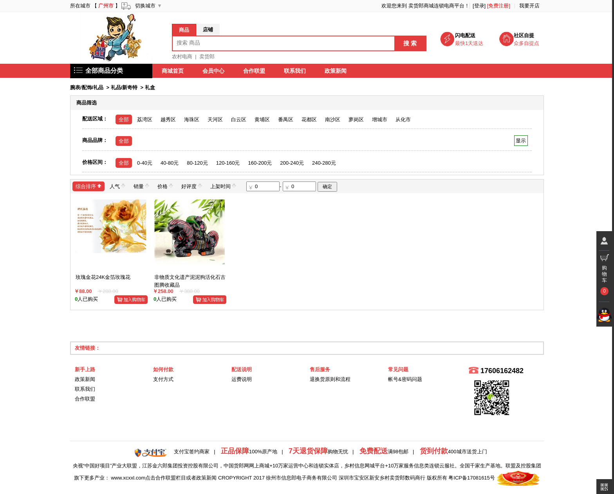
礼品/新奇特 (124, 87)
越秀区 (168, 119)
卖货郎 (207, 56)
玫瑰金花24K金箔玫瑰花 (103, 277)
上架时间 (223, 186)
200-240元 (292, 163)
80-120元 (197, 163)
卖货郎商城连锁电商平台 (436, 6)
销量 (141, 186)
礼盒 (150, 87)
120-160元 (228, 163)
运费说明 (241, 379)
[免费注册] (498, 6)
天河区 (215, 119)
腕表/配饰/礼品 (86, 87)
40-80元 (170, 163)
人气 (117, 186)
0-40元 (144, 163)
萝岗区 (356, 119)
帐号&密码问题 (405, 379)
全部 (124, 119)
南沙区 (332, 119)
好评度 (191, 186)
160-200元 (260, 163)
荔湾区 (144, 119)
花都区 (309, 119)
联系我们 (295, 71)
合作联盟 (254, 71)
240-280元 (324, 163)
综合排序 (88, 186)
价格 (165, 186)
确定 (327, 186)
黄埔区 (262, 119)
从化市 (403, 119)
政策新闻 (335, 71)
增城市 (379, 119)
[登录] (479, 6)
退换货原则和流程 (330, 379)
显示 (521, 141)
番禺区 (285, 119)
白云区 (238, 119)
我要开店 (529, 6)
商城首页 (173, 71)
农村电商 (182, 56)
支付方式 (163, 379)
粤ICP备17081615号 (471, 478)
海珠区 (191, 119)
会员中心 (213, 71)
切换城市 (145, 6)
